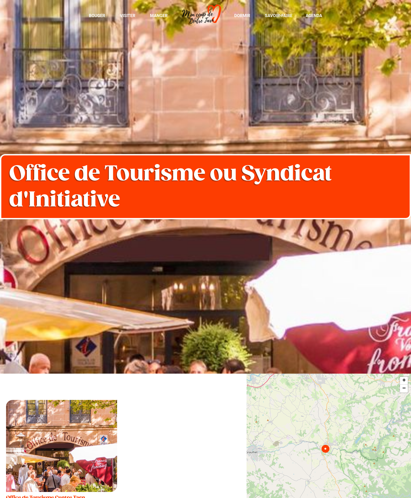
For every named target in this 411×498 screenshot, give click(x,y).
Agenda (313, 15)
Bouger (97, 15)
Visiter (128, 15)
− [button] (404, 389)
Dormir (242, 15)
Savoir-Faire (279, 15)
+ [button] (404, 381)
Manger (158, 15)
